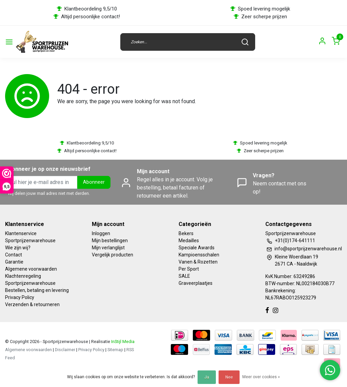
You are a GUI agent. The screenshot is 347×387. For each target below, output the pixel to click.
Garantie (14, 262)
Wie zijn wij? (17, 247)
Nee (229, 377)
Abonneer (94, 182)
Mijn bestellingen (110, 240)
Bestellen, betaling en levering (37, 290)
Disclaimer (65, 349)
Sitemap (115, 349)
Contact (13, 254)
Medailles (189, 240)
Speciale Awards (197, 247)
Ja (206, 377)
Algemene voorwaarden (31, 269)
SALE (184, 276)
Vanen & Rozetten (198, 262)
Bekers (186, 233)
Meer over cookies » (261, 376)
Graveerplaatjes (195, 283)
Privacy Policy (19, 297)
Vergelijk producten (112, 254)
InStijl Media (122, 341)
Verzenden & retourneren (32, 304)
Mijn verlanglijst (108, 247)
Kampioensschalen (199, 254)
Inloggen (101, 233)
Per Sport (189, 269)
